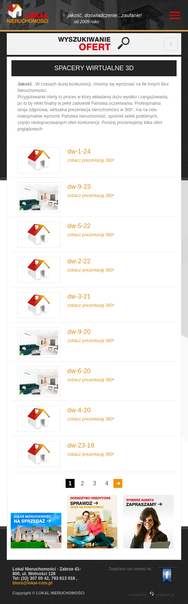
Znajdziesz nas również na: (130, 569)
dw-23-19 (80, 445)
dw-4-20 (79, 410)
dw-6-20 (79, 371)
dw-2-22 (79, 261)
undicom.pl (161, 595)
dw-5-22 (79, 226)
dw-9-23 (79, 187)
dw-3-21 (79, 296)
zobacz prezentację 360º (90, 160)
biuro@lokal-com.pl (32, 582)
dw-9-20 (79, 332)
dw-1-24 (79, 151)
